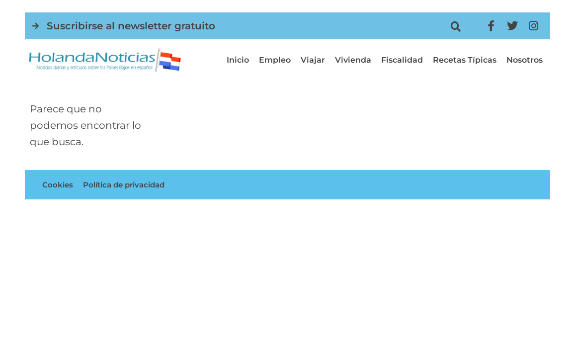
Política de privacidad (128, 186)
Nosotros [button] (524, 60)
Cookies (58, 186)
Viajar (313, 60)
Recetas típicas (464, 60)
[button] (455, 26)
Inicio (238, 60)
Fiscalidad (402, 60)
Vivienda (353, 60)
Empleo (275, 60)
